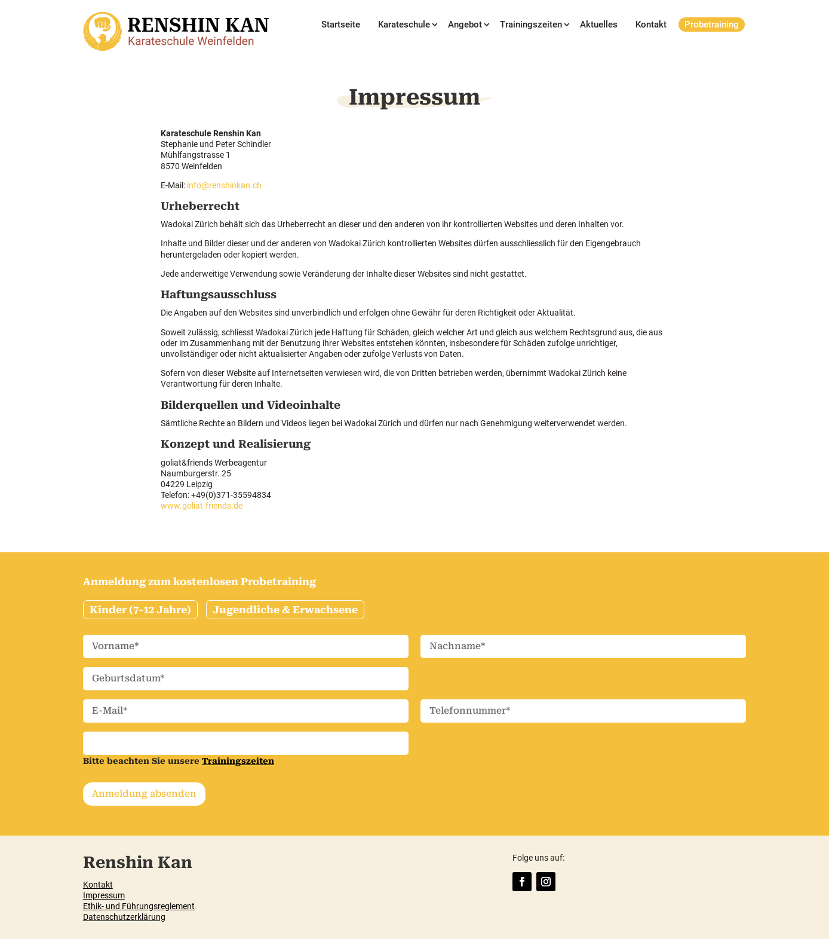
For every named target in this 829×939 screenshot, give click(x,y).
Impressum (104, 895)
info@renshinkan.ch (224, 185)
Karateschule (404, 25)
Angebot (465, 25)
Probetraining (711, 24)
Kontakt (651, 25)
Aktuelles (599, 25)
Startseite (340, 25)
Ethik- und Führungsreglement (139, 906)
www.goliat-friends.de (201, 505)
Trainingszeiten (531, 25)
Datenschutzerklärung (124, 917)
